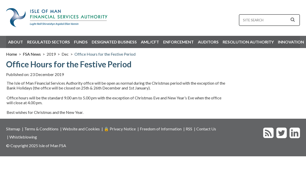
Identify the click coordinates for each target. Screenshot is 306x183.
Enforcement (178, 41)
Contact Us (206, 128)
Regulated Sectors (48, 41)
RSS (189, 128)
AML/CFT (150, 41)
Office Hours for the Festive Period (105, 54)
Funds (81, 41)
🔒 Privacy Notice (120, 128)
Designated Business (114, 41)
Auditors (208, 41)
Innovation (291, 41)
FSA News (32, 54)
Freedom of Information (161, 128)
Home (11, 54)
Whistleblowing (23, 136)
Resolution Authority (248, 41)
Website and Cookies (81, 128)
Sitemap (13, 128)
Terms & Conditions (41, 128)
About (15, 41)
